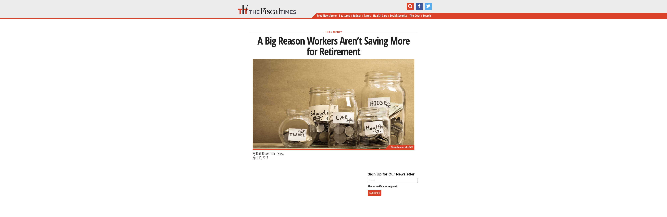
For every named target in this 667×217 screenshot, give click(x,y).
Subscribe (374, 192)
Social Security (398, 16)
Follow (280, 154)
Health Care (380, 16)
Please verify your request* (383, 186)
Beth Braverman (265, 153)
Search (427, 16)
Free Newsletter (327, 16)
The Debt (414, 16)
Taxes (367, 16)
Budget (357, 16)
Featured (344, 16)
